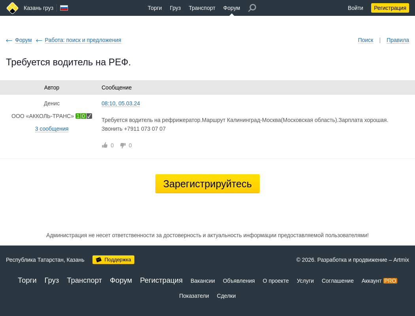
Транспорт (202, 8)
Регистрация (390, 8)
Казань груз (38, 8)
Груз (175, 8)
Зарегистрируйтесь (207, 183)
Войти (355, 8)
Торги (155, 8)
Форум (231, 8)
